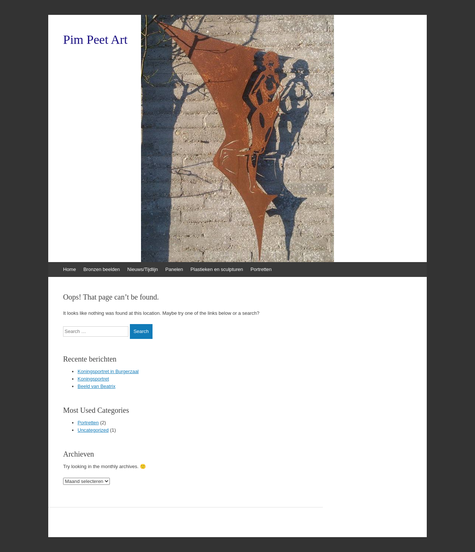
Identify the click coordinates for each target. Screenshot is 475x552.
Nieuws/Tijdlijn (142, 269)
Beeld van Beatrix (96, 386)
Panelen (174, 269)
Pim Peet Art (95, 39)
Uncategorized (93, 430)
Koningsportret (93, 379)
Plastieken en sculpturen (216, 269)
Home (69, 269)
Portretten (261, 269)
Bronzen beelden (101, 269)
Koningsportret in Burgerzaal (108, 371)
